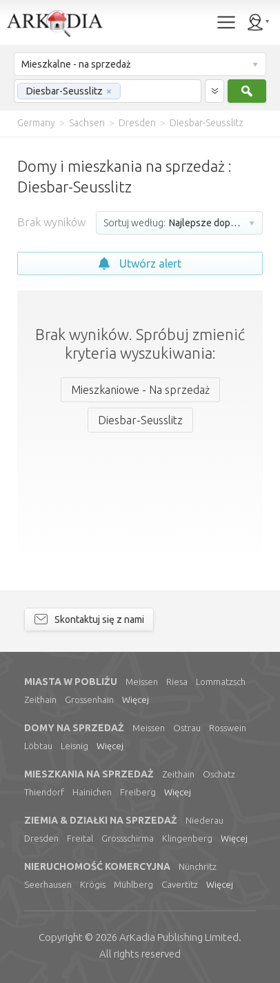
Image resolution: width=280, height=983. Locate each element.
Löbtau (38, 746)
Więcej (135, 699)
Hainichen (92, 792)
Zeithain (40, 699)
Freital (80, 838)
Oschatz (219, 774)
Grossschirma (127, 838)
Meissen (142, 681)
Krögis (93, 884)
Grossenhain (89, 699)
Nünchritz (198, 866)
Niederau (204, 820)
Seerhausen (48, 884)
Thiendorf (44, 792)
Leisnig (74, 746)
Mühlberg (133, 884)
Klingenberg (187, 838)
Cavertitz (179, 884)
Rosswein (227, 728)
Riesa (177, 681)
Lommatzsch (221, 681)
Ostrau (187, 728)
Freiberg (138, 792)
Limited (179, 937)
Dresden (41, 838)
